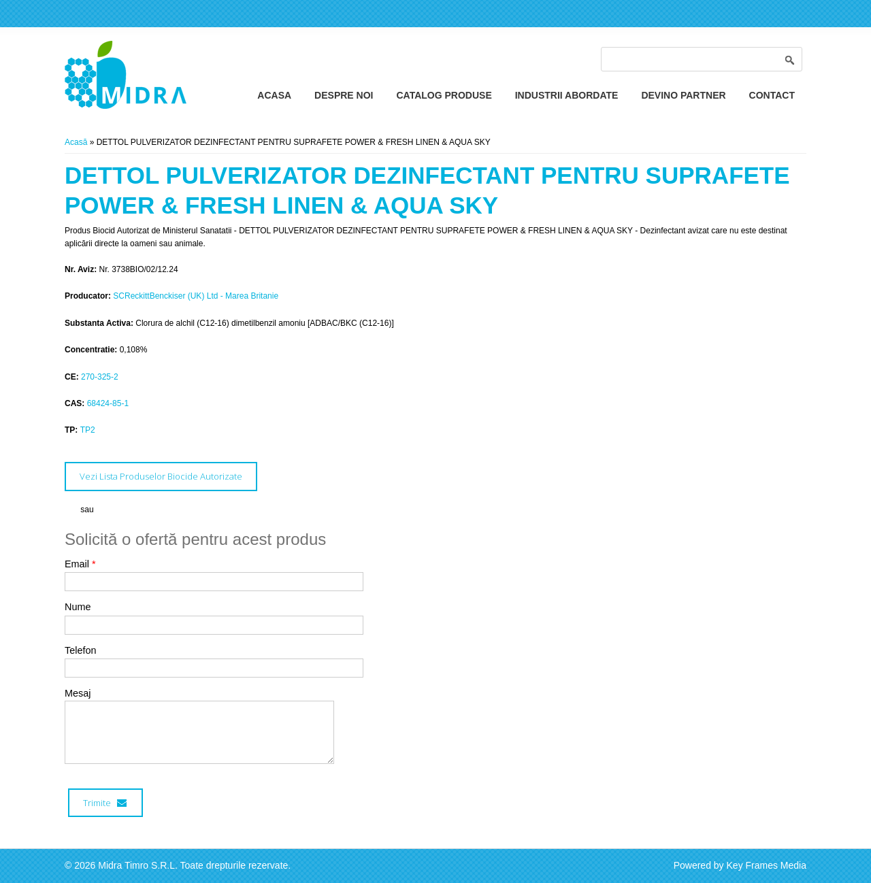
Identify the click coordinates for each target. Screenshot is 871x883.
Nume (78, 606)
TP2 (87, 430)
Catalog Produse (443, 95)
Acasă (76, 142)
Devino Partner (683, 95)
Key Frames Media (766, 865)
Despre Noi (343, 95)
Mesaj (78, 693)
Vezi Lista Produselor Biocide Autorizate (161, 476)
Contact (772, 95)
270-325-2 (99, 377)
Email (80, 564)
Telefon (80, 650)
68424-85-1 (108, 403)
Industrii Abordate (567, 95)
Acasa (274, 95)
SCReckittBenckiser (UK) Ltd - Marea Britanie (195, 296)
